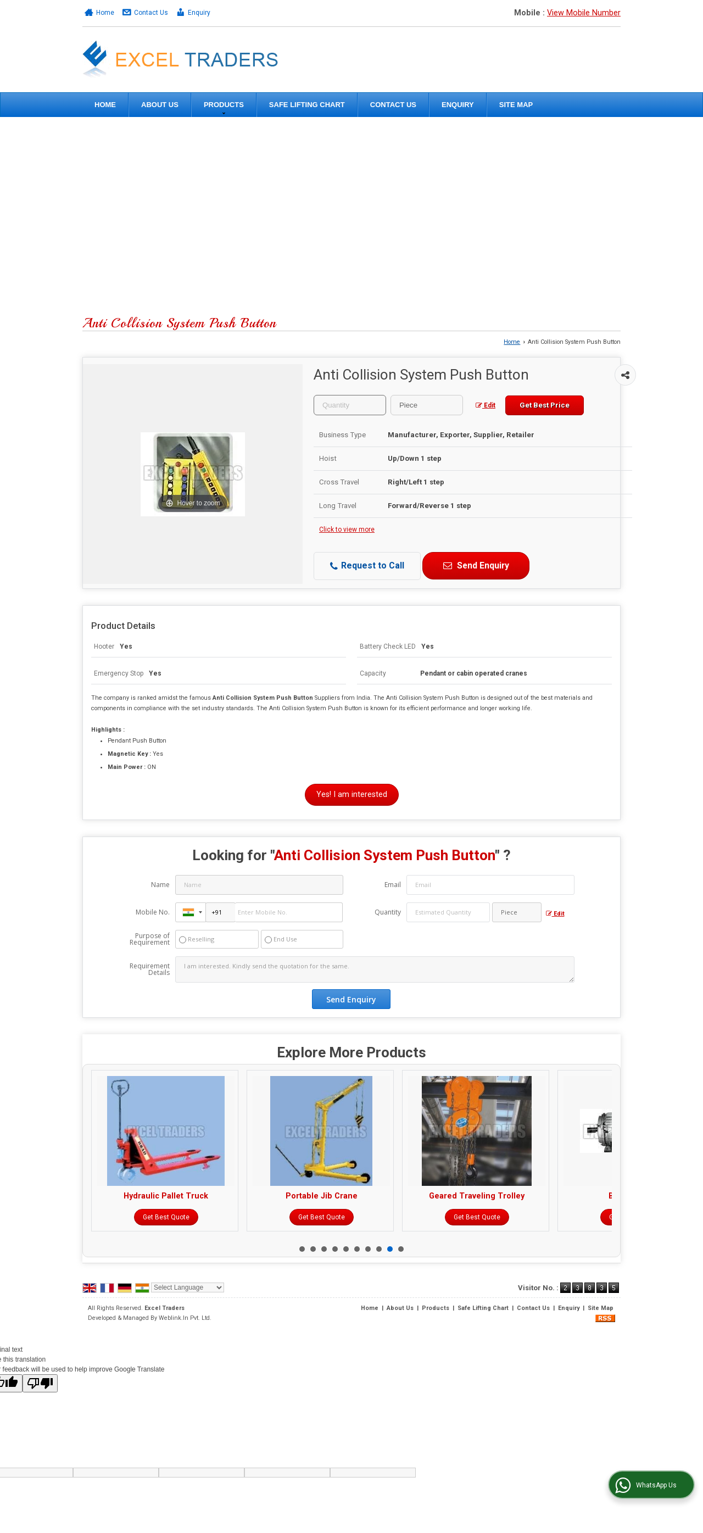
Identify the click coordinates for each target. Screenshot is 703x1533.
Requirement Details (150, 969)
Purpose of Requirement (150, 939)
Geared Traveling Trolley (568, 1196)
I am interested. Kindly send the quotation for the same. (374, 969)
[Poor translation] (40, 1383)
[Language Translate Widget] (187, 1287)
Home (105, 12)
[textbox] (426, 405)
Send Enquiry (476, 565)
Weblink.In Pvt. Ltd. (185, 1318)
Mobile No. (153, 912)
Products (224, 107)
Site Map (516, 105)
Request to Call (367, 565)
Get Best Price (545, 405)
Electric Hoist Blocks (102, 1196)
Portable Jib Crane (413, 1196)
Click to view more (347, 529)
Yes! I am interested (351, 794)
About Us (159, 105)
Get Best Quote (102, 1217)
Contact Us (151, 12)
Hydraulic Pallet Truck (257, 1196)
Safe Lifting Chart (307, 105)
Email (392, 884)
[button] (584, 13)
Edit (485, 405)
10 (401, 1249)
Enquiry (199, 12)
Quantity (388, 912)
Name (160, 884)
